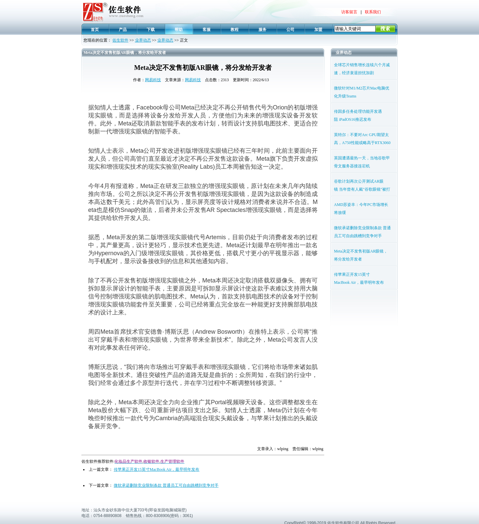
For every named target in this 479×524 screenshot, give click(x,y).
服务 (262, 29)
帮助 (179, 29)
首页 (95, 29)
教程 (235, 29)
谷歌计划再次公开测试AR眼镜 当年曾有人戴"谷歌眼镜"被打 (362, 185)
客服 (207, 29)
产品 (123, 29)
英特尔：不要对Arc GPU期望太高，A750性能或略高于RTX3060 (362, 138)
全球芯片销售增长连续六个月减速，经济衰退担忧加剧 (362, 69)
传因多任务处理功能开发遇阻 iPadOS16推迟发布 (358, 115)
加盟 (318, 29)
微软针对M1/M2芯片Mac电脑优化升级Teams (361, 92)
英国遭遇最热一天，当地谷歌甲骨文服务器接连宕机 (362, 162)
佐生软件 (120, 40)
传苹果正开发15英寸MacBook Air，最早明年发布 (157, 469)
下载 (151, 29)
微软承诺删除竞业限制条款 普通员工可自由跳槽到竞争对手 (166, 485)
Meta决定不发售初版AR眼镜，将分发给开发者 (361, 255)
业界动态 (143, 40)
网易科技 (153, 80)
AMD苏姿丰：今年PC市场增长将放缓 (361, 208)
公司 (290, 29)
